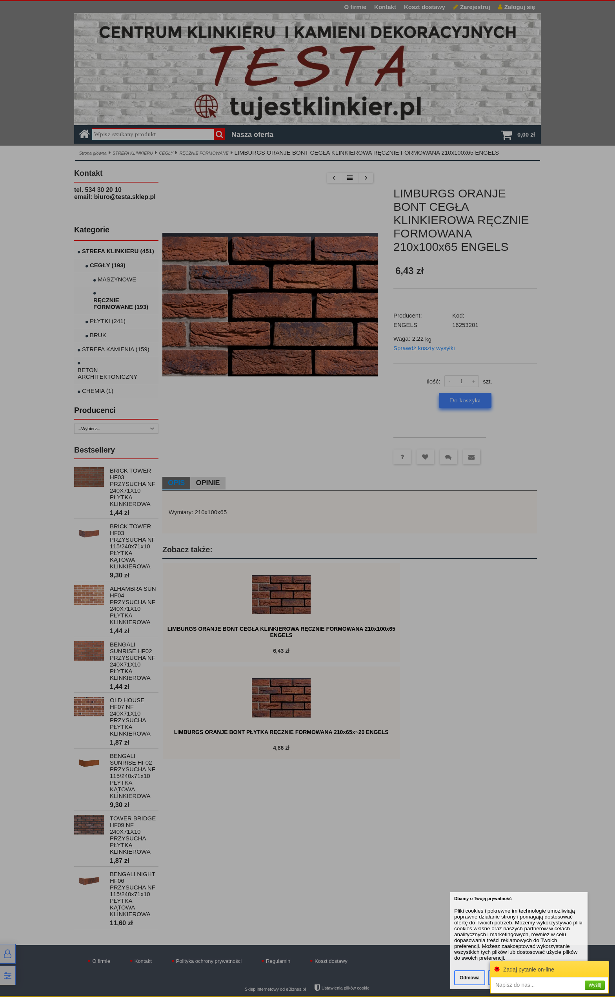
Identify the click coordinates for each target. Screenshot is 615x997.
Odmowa (470, 978)
